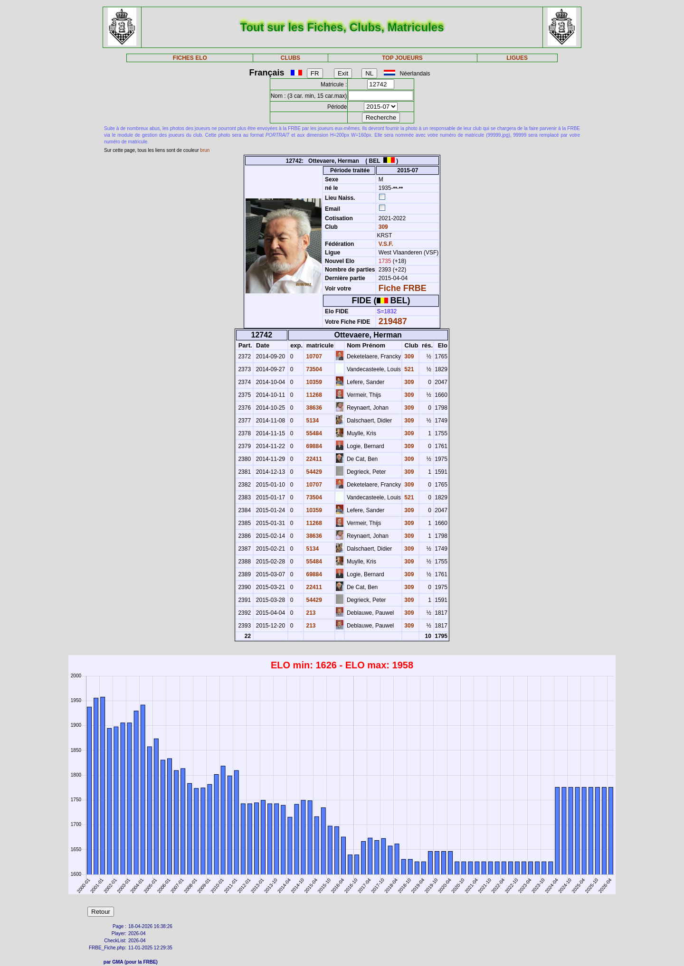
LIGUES (517, 58)
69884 (313, 446)
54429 (313, 472)
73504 (313, 369)
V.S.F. (386, 244)
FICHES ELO (190, 58)
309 (382, 227)
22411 (313, 459)
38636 (313, 407)
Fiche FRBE (403, 288)
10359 (313, 382)
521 (408, 369)
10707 (313, 356)
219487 (393, 321)
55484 (313, 433)
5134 (311, 420)
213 (309, 613)
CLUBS (290, 58)
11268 (313, 395)
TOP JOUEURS (402, 58)
